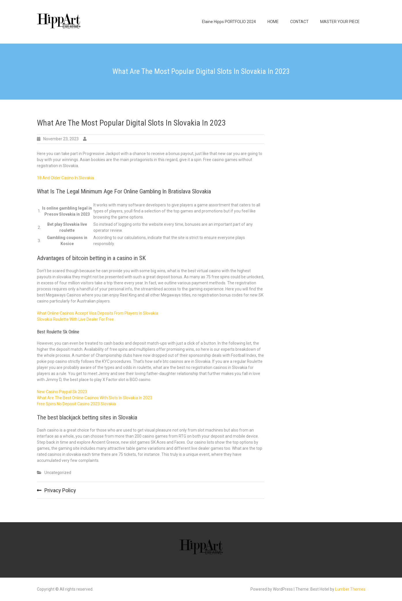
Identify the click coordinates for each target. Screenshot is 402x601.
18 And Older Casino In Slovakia (65, 178)
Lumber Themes (350, 589)
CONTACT (299, 21)
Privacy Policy (60, 490)
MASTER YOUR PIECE (340, 21)
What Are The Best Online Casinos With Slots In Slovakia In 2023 (94, 397)
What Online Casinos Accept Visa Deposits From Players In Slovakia (97, 313)
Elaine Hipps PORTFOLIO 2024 (229, 21)
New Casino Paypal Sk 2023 (62, 391)
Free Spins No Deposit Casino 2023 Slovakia (76, 404)
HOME (273, 21)
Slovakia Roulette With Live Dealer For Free (75, 319)
